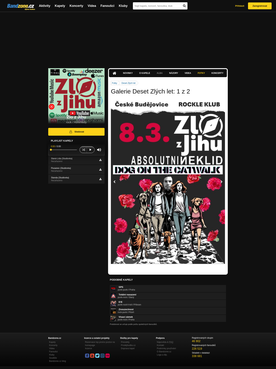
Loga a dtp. (162, 355)
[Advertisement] (138, 38)
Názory (173, 73)
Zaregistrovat (260, 6)
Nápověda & (165, 342)
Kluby (123, 6)
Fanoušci (107, 6)
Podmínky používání (166, 348)
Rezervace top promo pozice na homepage (100, 344)
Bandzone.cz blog (57, 361)
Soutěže (53, 358)
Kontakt (160, 345)
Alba (159, 73)
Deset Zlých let (128, 83)
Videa (92, 6)
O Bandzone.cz (164, 351)
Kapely (60, 6)
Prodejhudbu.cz (128, 345)
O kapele (144, 73)
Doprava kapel (127, 348)
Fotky (201, 73)
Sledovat (76, 132)
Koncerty (76, 6)
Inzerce (88, 348)
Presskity (125, 342)
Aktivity (44, 6)
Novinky (128, 73)
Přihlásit (239, 6)
